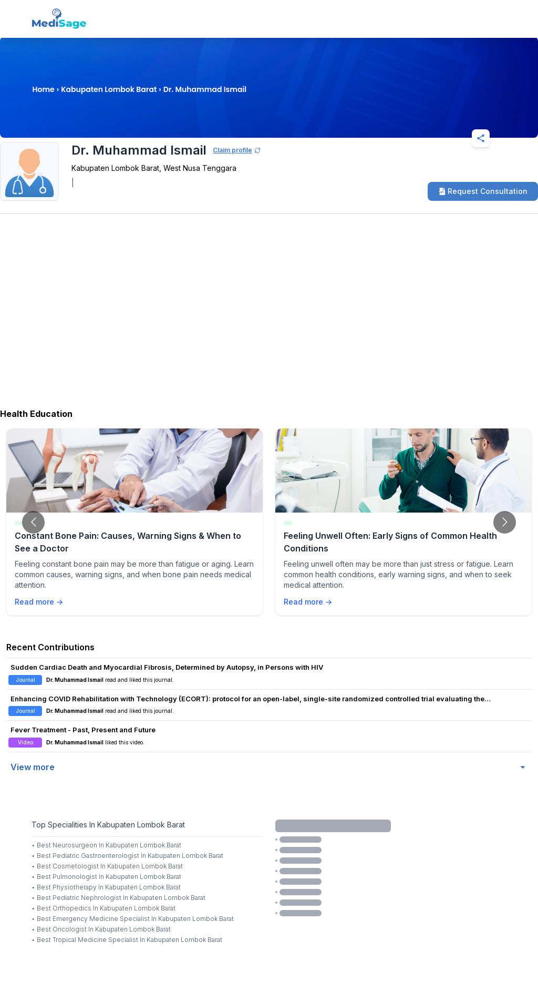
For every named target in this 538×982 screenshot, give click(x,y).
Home (43, 89)
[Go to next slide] (504, 522)
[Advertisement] (269, 319)
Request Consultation (482, 191)
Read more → (39, 601)
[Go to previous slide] (33, 522)
